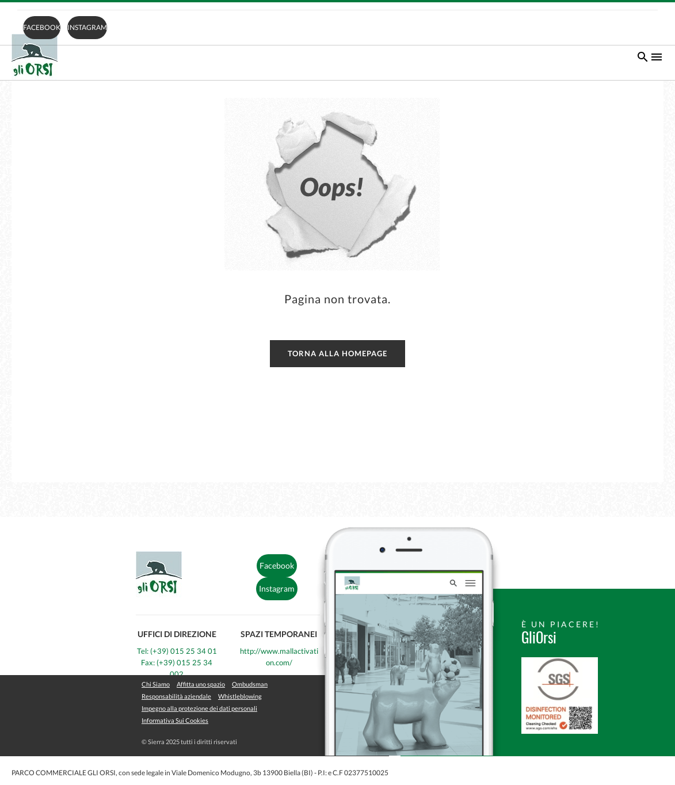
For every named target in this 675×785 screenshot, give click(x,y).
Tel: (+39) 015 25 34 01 (177, 651)
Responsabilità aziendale (176, 696)
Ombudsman (250, 684)
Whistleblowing (240, 696)
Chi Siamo (156, 684)
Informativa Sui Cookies (175, 720)
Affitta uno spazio (201, 684)
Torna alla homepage (337, 353)
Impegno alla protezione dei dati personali (199, 708)
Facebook (41, 27)
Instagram (87, 27)
